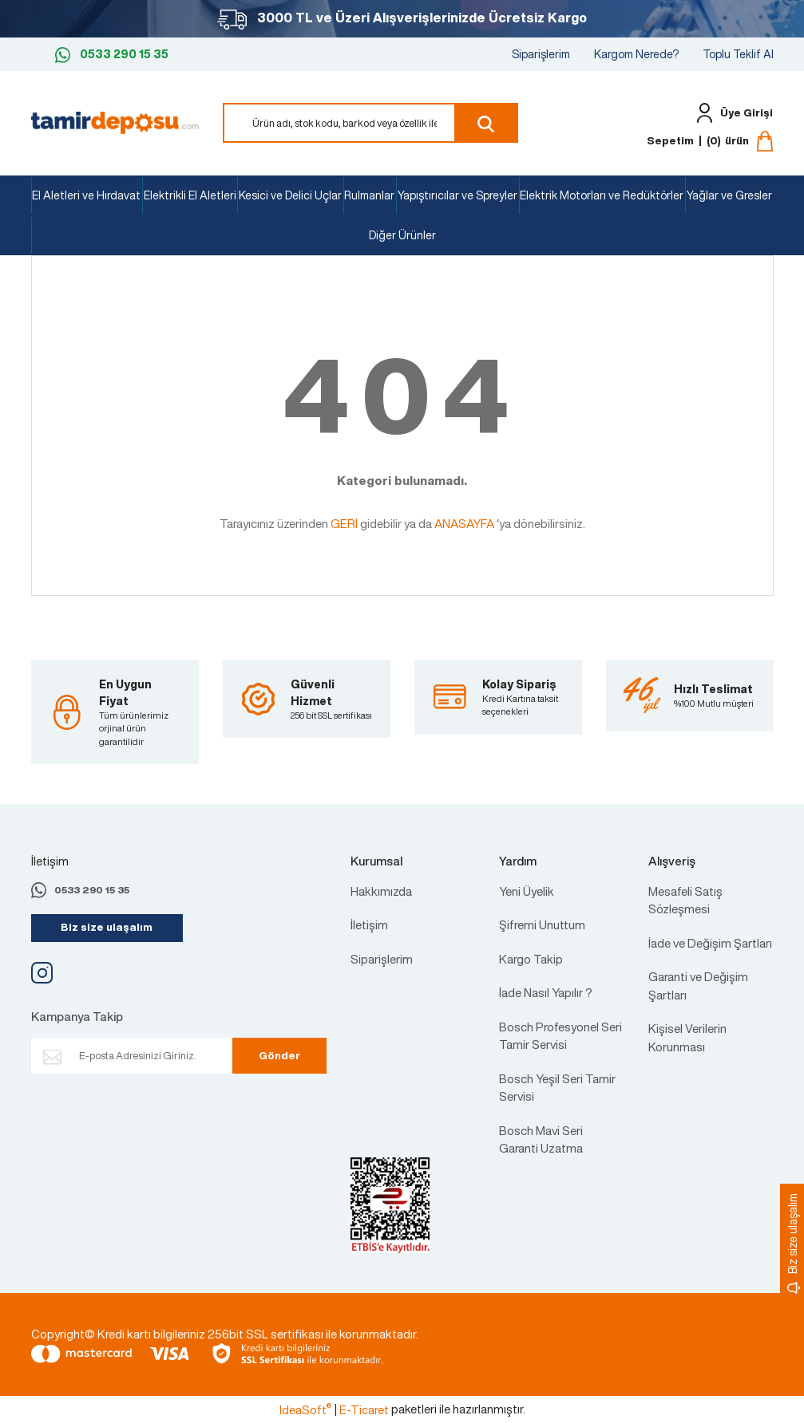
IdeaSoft (305, 1409)
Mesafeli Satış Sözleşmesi (685, 900)
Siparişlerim (541, 53)
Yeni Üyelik (526, 891)
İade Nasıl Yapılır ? (545, 992)
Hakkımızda (381, 891)
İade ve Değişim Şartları (710, 943)
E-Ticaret (364, 1409)
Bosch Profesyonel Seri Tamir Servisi (560, 1036)
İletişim (369, 924)
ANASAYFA (464, 523)
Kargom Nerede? (636, 53)
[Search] (370, 123)
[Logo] (115, 121)
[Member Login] (731, 113)
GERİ (344, 523)
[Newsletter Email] (149, 1056)
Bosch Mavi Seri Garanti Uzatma (541, 1139)
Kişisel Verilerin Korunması (687, 1037)
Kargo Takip (531, 959)
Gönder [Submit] (274, 1055)
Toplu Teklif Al (738, 53)
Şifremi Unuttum (542, 924)
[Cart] (710, 141)
